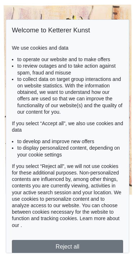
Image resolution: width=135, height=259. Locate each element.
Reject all (68, 247)
